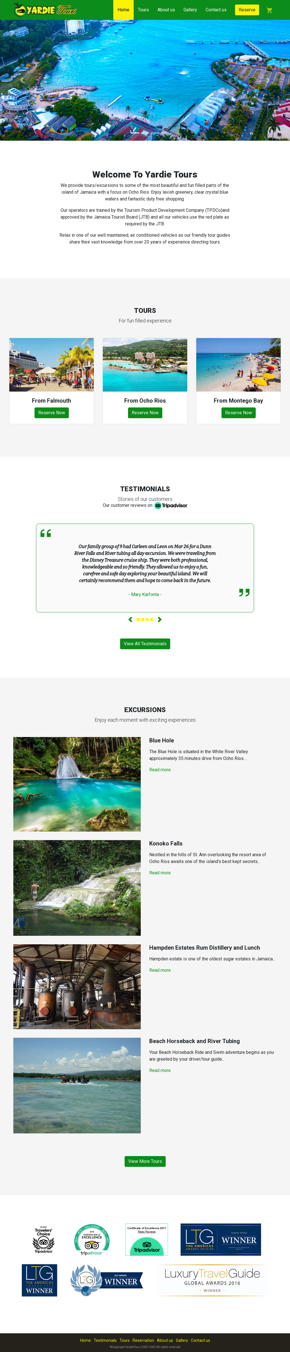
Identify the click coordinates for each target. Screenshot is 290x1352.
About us (166, 9)
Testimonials (105, 1340)
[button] (22, 80)
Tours (143, 9)
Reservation (143, 1340)
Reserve (247, 9)
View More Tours (145, 1161)
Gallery (190, 9)
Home (123, 10)
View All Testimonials (145, 643)
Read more (160, 769)
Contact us (216, 9)
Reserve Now (51, 412)
